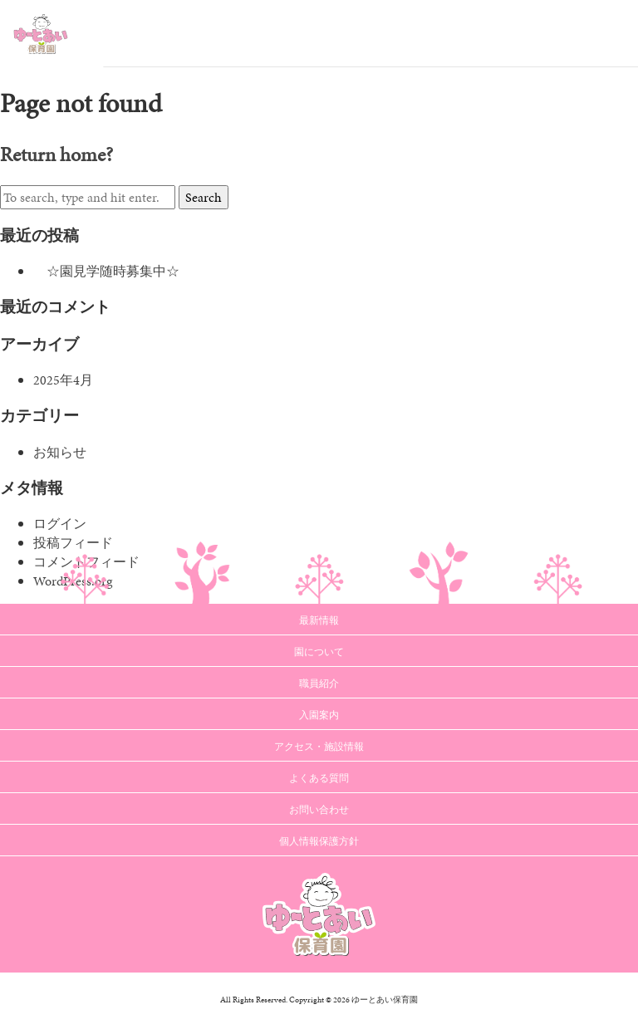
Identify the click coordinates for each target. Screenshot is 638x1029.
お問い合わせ (319, 809)
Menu (613, 33)
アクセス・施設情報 (319, 746)
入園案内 (319, 715)
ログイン (59, 523)
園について (319, 652)
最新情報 (319, 620)
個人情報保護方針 (319, 841)
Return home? (56, 154)
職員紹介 (319, 683)
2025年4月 (63, 380)
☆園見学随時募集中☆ (106, 271)
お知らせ (59, 452)
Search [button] (203, 197)
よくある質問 (319, 778)
